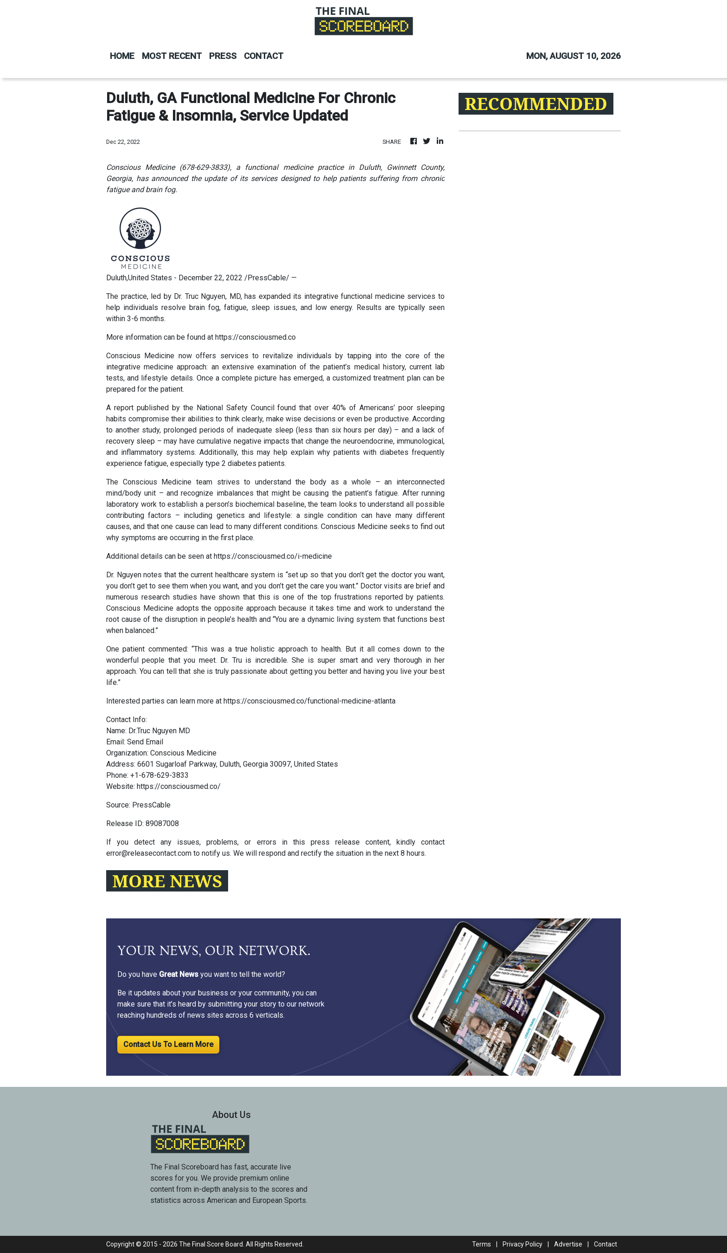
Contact (605, 1244)
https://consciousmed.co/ (179, 786)
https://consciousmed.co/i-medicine (273, 556)
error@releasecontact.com (148, 853)
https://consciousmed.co (255, 337)
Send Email (145, 741)
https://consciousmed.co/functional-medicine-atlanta (309, 701)
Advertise (568, 1244)
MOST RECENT (172, 56)
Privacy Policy (522, 1244)
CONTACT (263, 56)
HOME (122, 56)
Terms (481, 1244)
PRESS (222, 56)
